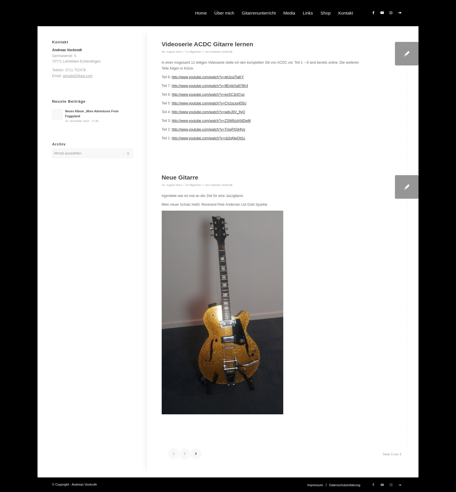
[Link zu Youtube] (382, 12)
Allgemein (195, 51)
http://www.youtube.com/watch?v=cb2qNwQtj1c (208, 138)
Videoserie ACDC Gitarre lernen (207, 44)
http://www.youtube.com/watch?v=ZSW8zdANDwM (211, 121)
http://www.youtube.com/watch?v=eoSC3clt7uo (208, 95)
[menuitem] (201, 13)
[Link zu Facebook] (373, 12)
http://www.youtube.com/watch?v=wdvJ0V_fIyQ (208, 112)
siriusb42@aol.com (77, 76)
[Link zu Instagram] (390, 12)
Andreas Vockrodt (221, 51)
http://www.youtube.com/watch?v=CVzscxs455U (209, 103)
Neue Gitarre (180, 177)
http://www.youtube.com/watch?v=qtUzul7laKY (208, 77)
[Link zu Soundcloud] (399, 12)
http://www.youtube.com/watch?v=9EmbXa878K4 (210, 86)
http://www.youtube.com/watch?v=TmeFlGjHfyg (208, 129)
